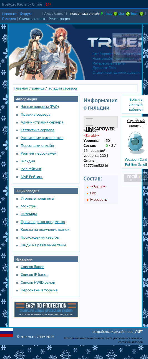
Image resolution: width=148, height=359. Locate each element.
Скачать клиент (32, 18)
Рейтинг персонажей (39, 153)
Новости (9, 13)
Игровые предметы (37, 198)
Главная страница (29, 88)
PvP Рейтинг (31, 168)
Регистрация (59, 18)
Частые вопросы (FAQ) (40, 106)
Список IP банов (34, 274)
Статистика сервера (37, 129)
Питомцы (29, 213)
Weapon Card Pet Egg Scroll (136, 162)
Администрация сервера (42, 122)
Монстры (29, 206)
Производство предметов (43, 221)
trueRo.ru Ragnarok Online (22, 4)
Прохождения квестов (40, 237)
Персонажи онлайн (37, 145)
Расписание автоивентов (42, 137)
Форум (26, 13)
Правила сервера (36, 114)
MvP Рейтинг (32, 176)
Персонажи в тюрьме (39, 290)
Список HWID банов (38, 282)
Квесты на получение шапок (45, 229)
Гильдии (28, 161)
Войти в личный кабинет (136, 104)
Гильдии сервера (62, 88)
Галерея (9, 18)
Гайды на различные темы (43, 244)
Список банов (32, 266)
